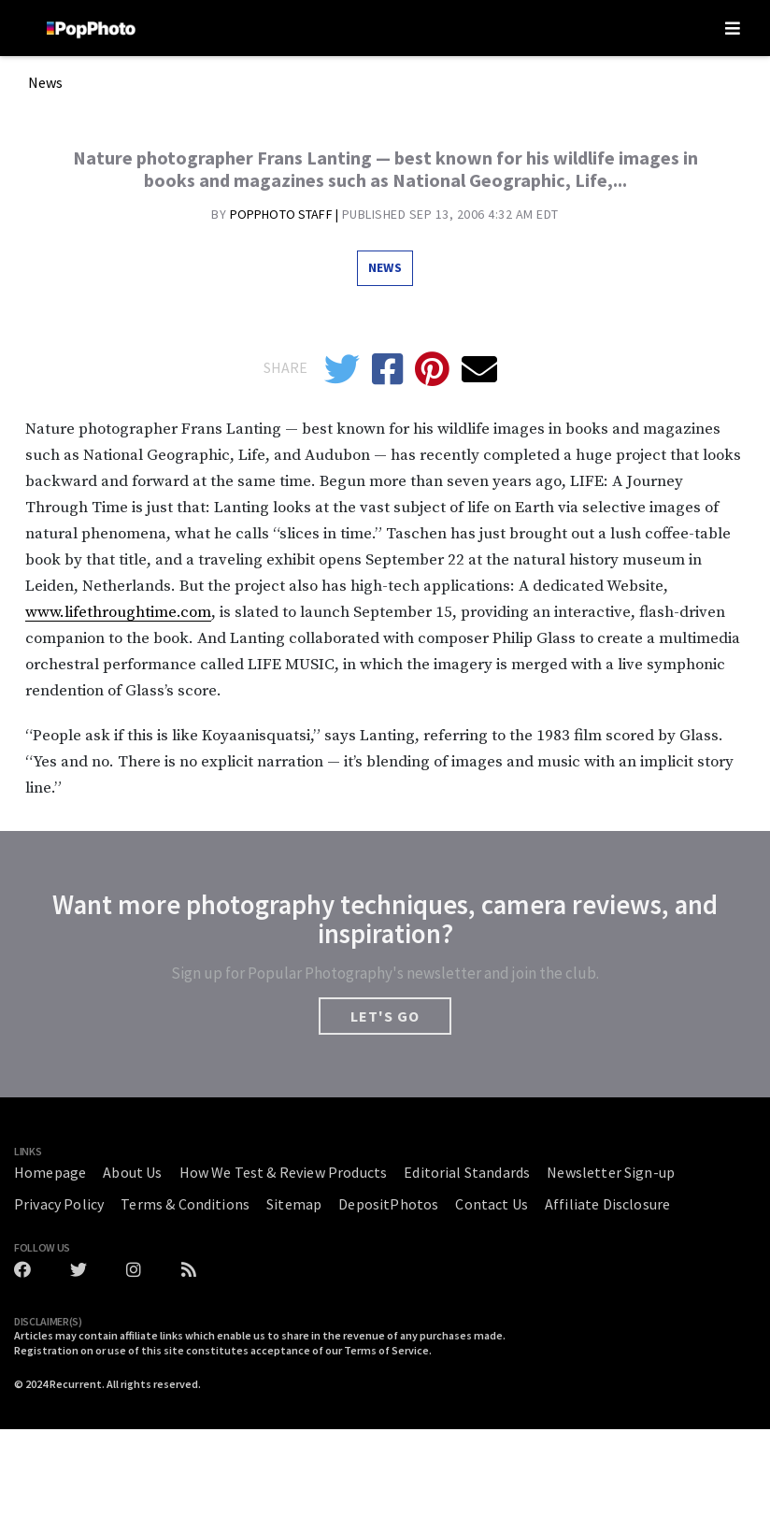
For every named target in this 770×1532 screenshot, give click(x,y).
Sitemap (293, 1204)
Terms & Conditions (185, 1204)
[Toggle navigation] (732, 28)
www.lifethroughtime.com (118, 612)
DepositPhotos (388, 1204)
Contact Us (491, 1204)
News (46, 83)
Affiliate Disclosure (607, 1204)
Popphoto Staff (282, 214)
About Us (132, 1172)
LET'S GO (385, 1016)
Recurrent (76, 1384)
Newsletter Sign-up (611, 1172)
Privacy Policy (59, 1204)
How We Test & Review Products (283, 1172)
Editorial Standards (467, 1172)
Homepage (50, 1172)
